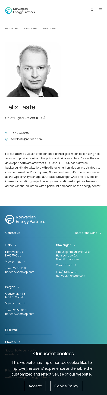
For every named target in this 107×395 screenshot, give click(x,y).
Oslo (10, 245)
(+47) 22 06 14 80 (16, 268)
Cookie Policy (66, 386)
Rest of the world (88, 233)
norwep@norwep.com (19, 272)
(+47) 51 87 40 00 (67, 272)
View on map (15, 262)
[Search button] (92, 10)
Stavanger (65, 245)
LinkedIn (12, 342)
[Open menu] (100, 10)
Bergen (12, 287)
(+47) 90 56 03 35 (16, 310)
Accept (35, 386)
